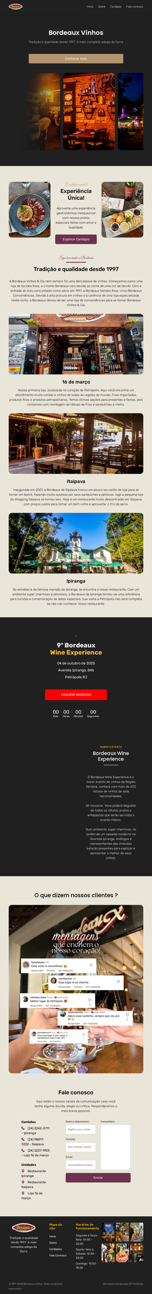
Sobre (101, 6)
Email (69, 1157)
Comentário (107, 1121)
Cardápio (116, 6)
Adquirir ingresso (76, 695)
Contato (70, 1139)
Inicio (90, 6)
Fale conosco (134, 6)
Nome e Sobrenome (77, 1121)
